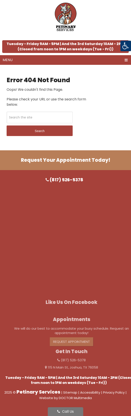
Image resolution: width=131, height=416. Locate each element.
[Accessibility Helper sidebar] (125, 46)
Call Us (65, 411)
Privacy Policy (114, 392)
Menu (8, 59)
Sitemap (70, 392)
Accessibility (90, 392)
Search (39, 131)
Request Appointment (76, 341)
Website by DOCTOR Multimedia (65, 398)
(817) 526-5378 (64, 180)
